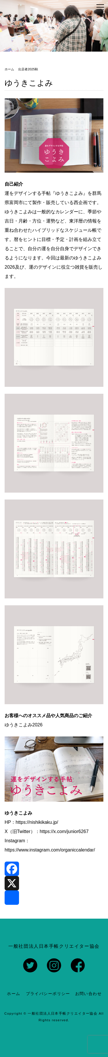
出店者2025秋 (28, 69)
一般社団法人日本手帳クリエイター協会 (62, 1013)
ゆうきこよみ (29, 82)
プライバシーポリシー (48, 993)
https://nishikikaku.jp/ (37, 822)
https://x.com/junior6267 (64, 831)
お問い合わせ (88, 993)
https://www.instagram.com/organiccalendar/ (50, 849)
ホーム (13, 993)
